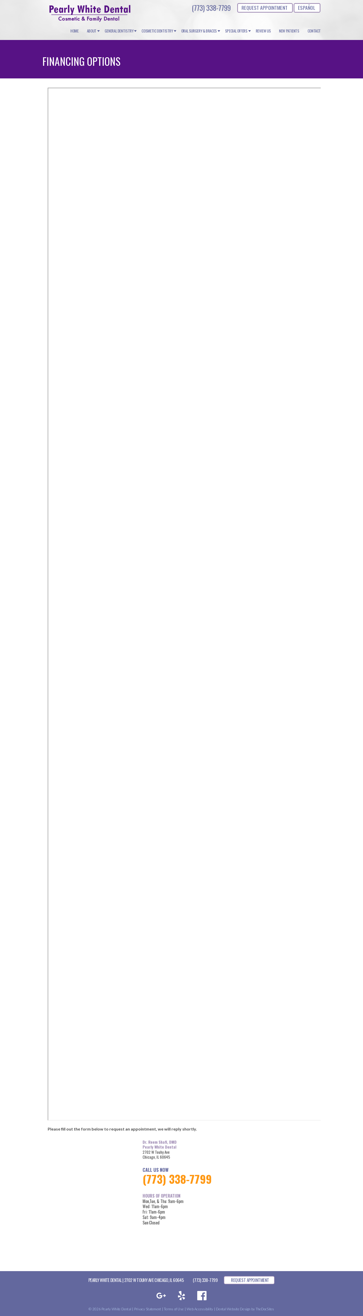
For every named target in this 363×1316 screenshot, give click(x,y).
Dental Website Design (233, 1309)
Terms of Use (174, 1309)
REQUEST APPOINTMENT (265, 7)
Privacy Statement (147, 1309)
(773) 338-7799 (211, 8)
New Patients (289, 31)
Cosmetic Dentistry (157, 31)
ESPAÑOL (306, 7)
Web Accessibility (200, 1309)
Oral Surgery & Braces (199, 31)
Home (74, 31)
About (91, 31)
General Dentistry (119, 31)
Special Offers (236, 31)
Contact (314, 31)
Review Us (263, 31)
